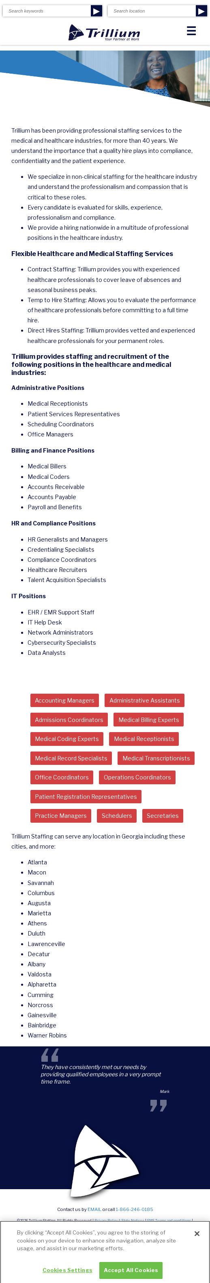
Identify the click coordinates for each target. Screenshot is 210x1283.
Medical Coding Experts (67, 738)
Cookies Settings (67, 1273)
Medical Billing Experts (148, 719)
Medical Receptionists (144, 738)
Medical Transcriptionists (156, 758)
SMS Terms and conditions (169, 1221)
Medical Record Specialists (71, 758)
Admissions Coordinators (69, 719)
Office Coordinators (62, 777)
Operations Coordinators (137, 777)
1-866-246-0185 (134, 1209)
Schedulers (117, 815)
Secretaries (163, 815)
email (95, 1209)
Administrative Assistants (144, 700)
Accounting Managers (64, 700)
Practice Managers (61, 815)
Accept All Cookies (131, 1273)
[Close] (197, 1238)
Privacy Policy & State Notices (119, 1221)
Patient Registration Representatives (86, 796)
